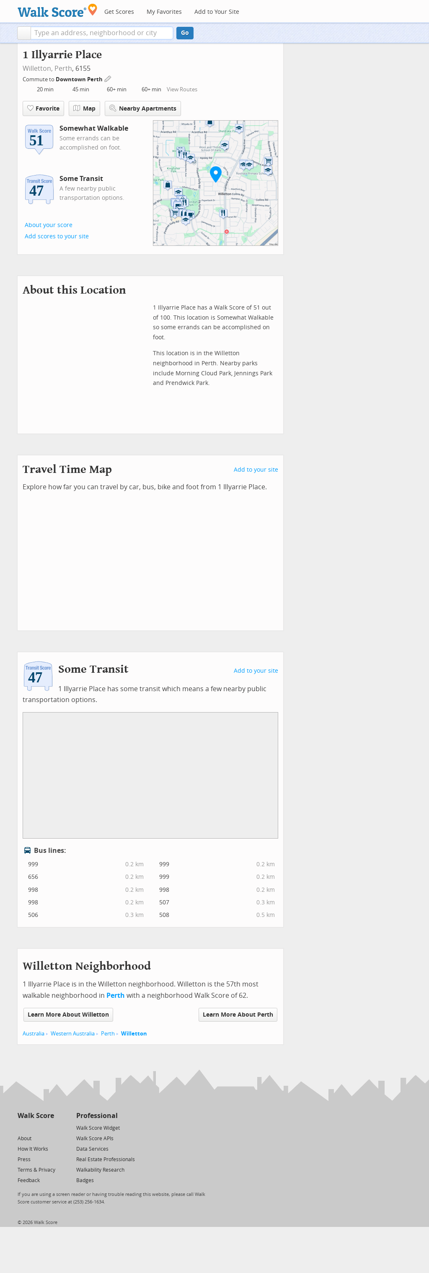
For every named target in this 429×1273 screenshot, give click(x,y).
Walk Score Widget (98, 1128)
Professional (97, 1116)
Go (185, 32)
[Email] (48, 1127)
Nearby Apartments (142, 108)
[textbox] (102, 33)
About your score (48, 225)
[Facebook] (35, 1127)
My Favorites (164, 11)
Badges (85, 1180)
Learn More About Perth (238, 1014)
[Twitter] (22, 1127)
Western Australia (73, 1033)
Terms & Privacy (36, 1170)
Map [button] (84, 108)
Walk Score (36, 1116)
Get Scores (119, 11)
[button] (24, 33)
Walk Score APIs (95, 1138)
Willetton (134, 1033)
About (24, 1138)
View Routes (182, 89)
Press (24, 1159)
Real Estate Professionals (105, 1159)
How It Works (33, 1149)
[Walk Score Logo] (58, 10)
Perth (63, 68)
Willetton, (38, 68)
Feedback (29, 1180)
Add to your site (256, 469)
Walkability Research (100, 1170)
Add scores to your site (57, 236)
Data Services (92, 1149)
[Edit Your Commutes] (108, 78)
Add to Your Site (216, 11)
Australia (33, 1033)
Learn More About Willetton (68, 1014)
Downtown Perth (80, 79)
